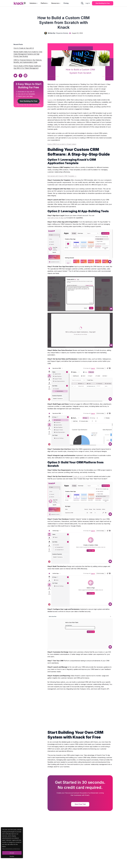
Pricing (66, 3)
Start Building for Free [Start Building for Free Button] (103, 3)
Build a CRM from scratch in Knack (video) (62, 144)
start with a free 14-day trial (57, 218)
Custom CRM (52, 100)
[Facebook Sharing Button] (20, 75)
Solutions (33, 3)
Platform (44, 3)
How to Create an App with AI (24, 48)
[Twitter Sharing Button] (15, 75)
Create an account (79, 476)
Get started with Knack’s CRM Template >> (62, 176)
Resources (55, 3)
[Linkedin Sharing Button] (25, 75)
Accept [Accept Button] (12, 852)
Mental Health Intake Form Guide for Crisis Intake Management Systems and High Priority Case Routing (28, 54)
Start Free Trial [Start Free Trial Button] (80, 804)
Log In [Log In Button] (88, 3)
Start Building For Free (28, 101)
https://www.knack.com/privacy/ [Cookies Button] (11, 848)
